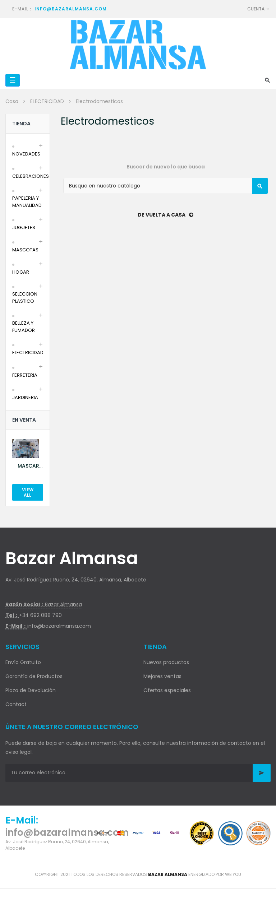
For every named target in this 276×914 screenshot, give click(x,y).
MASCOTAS (25, 249)
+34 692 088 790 (40, 615)
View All (27, 492)
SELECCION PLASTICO (24, 298)
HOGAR (20, 272)
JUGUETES (23, 227)
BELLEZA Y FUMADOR (23, 327)
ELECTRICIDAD (27, 352)
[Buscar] (165, 186)
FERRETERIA (24, 375)
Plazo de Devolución (30, 690)
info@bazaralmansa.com (70, 9)
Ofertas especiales (167, 690)
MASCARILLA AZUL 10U (30, 466)
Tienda (21, 123)
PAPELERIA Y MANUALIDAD (27, 202)
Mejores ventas (162, 676)
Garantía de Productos (34, 676)
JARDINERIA (25, 397)
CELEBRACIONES (30, 176)
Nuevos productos (166, 662)
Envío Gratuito (23, 662)
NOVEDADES (26, 153)
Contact (16, 704)
